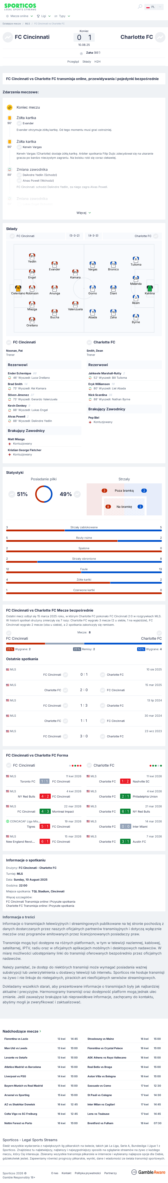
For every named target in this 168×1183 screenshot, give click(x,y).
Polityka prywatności (88, 1173)
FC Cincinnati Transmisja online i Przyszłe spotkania (40, 901)
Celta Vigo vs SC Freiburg (20, 1113)
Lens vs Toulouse (98, 1113)
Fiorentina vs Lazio (16, 1038)
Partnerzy (110, 1173)
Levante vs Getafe (15, 1057)
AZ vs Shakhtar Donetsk (19, 1104)
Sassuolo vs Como (99, 1085)
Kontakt (66, 1173)
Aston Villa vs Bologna (102, 1076)
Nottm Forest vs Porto (18, 1123)
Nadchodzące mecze (22, 1031)
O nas (54, 1173)
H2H (97, 61)
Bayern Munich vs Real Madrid (23, 1085)
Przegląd (73, 61)
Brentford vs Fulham (100, 1123)
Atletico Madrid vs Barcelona (22, 1067)
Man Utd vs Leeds (15, 1048)
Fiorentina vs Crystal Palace (105, 1048)
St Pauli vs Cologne (100, 1095)
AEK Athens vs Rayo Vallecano (107, 1057)
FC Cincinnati (17, 638)
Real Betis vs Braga (100, 1067)
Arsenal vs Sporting (17, 1095)
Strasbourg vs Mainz (101, 1038)
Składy (86, 61)
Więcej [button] (84, 213)
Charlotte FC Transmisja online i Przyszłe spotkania (40, 905)
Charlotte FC (151, 638)
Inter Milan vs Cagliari (101, 1104)
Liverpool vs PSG (15, 1076)
